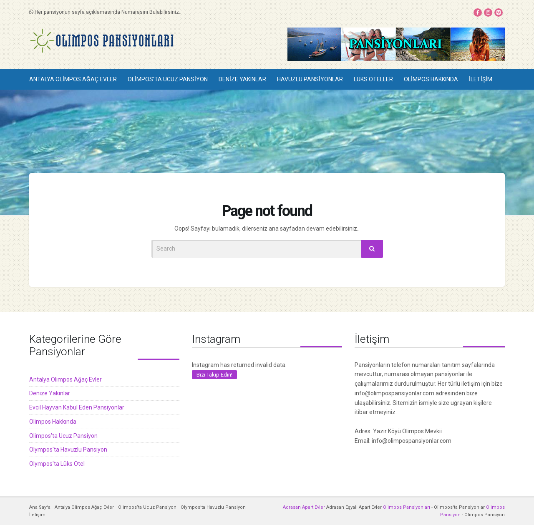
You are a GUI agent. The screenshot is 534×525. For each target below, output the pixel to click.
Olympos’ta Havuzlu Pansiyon (213, 507)
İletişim (480, 79)
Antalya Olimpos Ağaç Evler (73, 79)
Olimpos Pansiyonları (406, 507)
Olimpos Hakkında (431, 79)
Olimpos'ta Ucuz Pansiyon (63, 435)
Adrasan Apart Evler (304, 507)
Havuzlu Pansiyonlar (310, 79)
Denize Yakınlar (242, 79)
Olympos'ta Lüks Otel (57, 463)
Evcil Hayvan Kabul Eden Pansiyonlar (76, 407)
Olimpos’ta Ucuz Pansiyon (168, 79)
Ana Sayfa (39, 507)
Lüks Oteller (373, 79)
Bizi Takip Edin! (214, 375)
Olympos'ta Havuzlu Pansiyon (68, 449)
